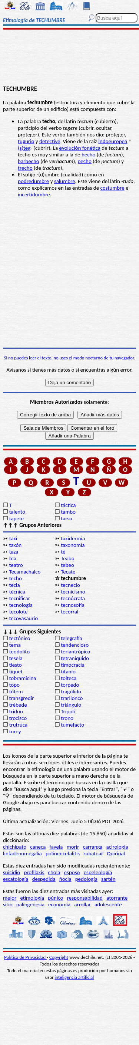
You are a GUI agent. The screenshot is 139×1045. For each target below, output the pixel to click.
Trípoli (68, 711)
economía (59, 904)
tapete (16, 518)
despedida (44, 879)
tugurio (26, 141)
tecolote (18, 611)
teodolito (19, 651)
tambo (68, 511)
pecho (84, 161)
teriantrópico (75, 651)
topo (14, 685)
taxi (13, 538)
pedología (86, 879)
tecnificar (19, 598)
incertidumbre (34, 194)
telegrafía (71, 638)
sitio (8, 904)
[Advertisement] (69, 58)
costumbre (112, 188)
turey (15, 731)
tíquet (16, 671)
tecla (14, 585)
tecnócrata (73, 598)
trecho (25, 168)
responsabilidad (85, 897)
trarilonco (72, 698)
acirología (117, 846)
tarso (66, 518)
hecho (88, 154)
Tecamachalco (24, 571)
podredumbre (33, 181)
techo (15, 578)
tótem (16, 691)
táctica (68, 505)
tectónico (19, 638)
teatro (16, 565)
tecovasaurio (23, 618)
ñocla (65, 879)
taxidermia (73, 538)
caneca (38, 846)
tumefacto (72, 724)
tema (15, 645)
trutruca (18, 724)
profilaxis (34, 872)
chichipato (14, 846)
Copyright (58, 957)
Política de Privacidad (25, 957)
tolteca (68, 678)
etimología (32, 897)
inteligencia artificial (74, 977)
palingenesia (30, 904)
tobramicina (22, 678)
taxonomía (73, 545)
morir (73, 846)
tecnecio (70, 585)
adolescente (108, 904)
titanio (68, 671)
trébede (18, 704)
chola (54, 872)
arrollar (82, 904)
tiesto (15, 665)
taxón (15, 545)
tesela (15, 658)
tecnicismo (73, 591)
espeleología (98, 872)
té (63, 551)
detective (49, 141)
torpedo (70, 685)
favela (56, 846)
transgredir (21, 698)
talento (17, 511)
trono (67, 718)
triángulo (71, 704)
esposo (72, 872)
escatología (15, 879)
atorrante (117, 897)
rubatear (93, 853)
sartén (108, 879)
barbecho (28, 161)
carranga (93, 846)
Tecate (68, 571)
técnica (17, 591)
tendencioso (75, 645)
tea (12, 558)
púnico (55, 897)
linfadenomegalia (22, 853)
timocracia (73, 665)
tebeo (67, 565)
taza (13, 551)
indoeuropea (112, 141)
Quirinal (116, 853)
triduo (16, 711)
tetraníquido (75, 658)
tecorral (69, 611)
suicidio (11, 872)
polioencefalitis (63, 853)
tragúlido (71, 691)
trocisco (18, 718)
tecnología (21, 605)
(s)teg (24, 148)
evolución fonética (79, 148)
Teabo (67, 558)
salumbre (64, 181)
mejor (9, 897)
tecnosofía (72, 605)
